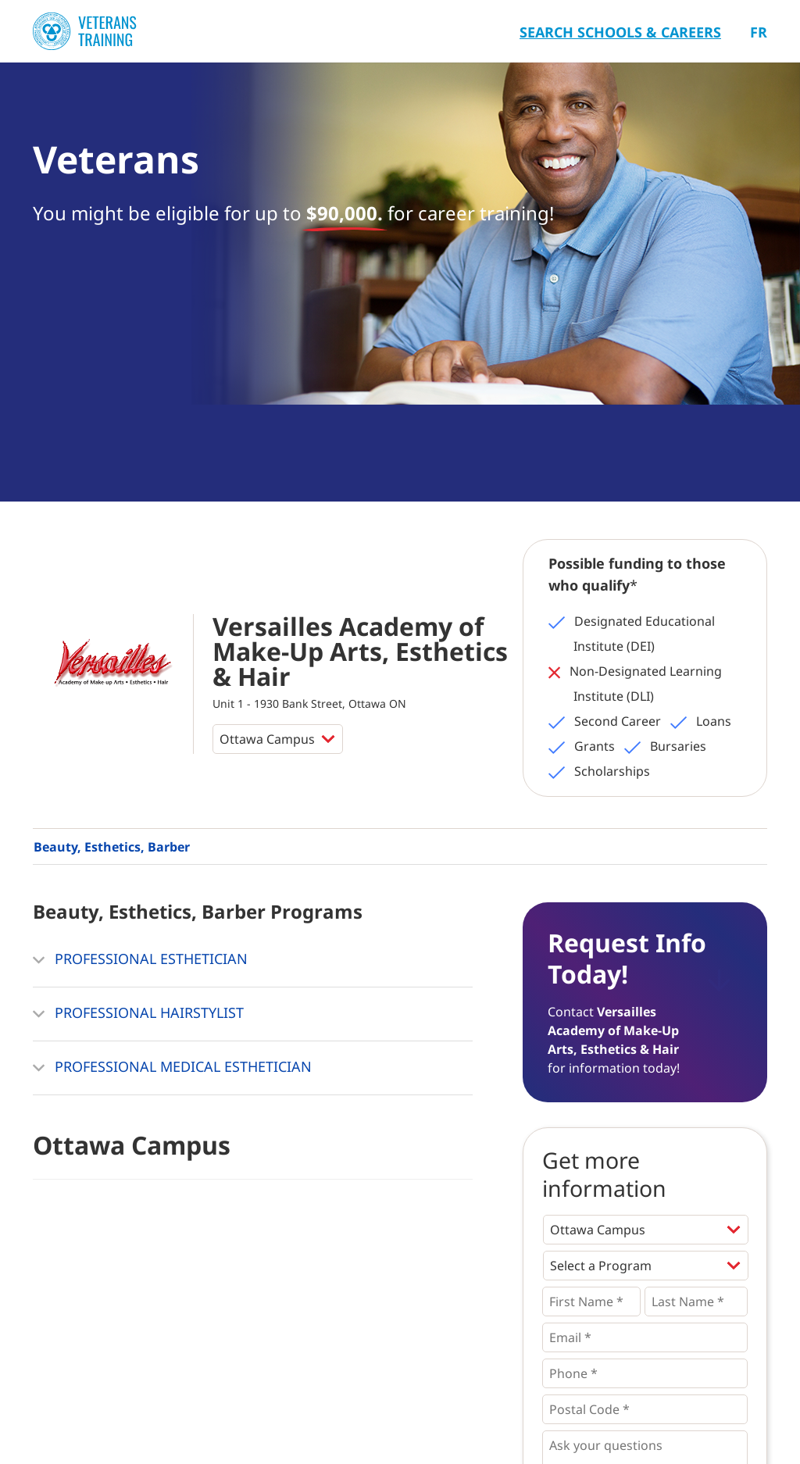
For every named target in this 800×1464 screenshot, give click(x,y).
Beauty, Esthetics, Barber (112, 846)
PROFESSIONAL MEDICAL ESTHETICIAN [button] (172, 1068)
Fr (758, 32)
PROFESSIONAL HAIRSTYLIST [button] (138, 1014)
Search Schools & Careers (620, 32)
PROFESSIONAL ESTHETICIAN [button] (140, 960)
